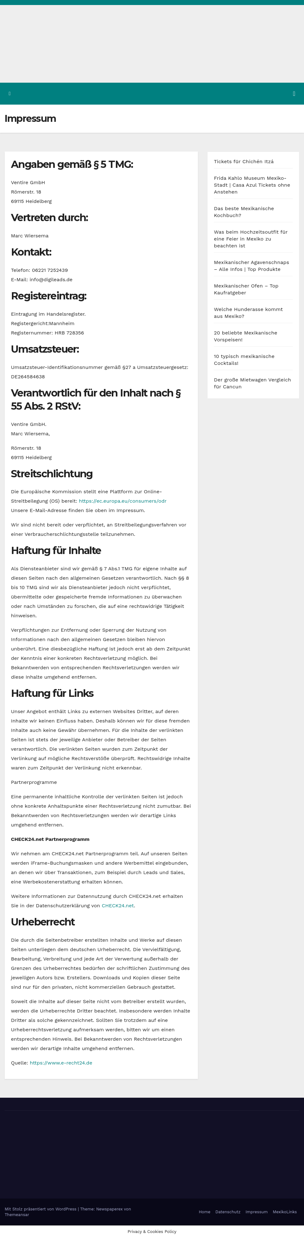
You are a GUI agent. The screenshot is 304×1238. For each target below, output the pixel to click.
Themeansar (17, 1214)
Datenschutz (227, 1212)
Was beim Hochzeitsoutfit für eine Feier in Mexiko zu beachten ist (250, 239)
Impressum (256, 1212)
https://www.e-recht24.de (61, 1063)
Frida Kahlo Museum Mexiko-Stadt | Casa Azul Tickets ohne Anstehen (252, 185)
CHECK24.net (118, 906)
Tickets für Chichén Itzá (244, 161)
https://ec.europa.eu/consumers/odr (123, 501)
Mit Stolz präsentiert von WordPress (41, 1209)
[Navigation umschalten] (294, 94)
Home (204, 1212)
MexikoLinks (285, 1212)
